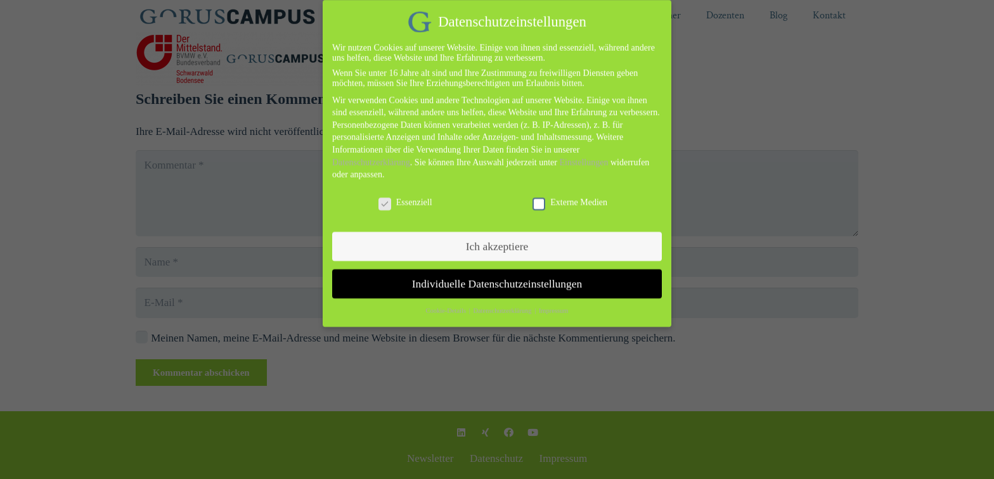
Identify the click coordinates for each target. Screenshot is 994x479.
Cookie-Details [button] (446, 300)
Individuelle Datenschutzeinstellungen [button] (497, 272)
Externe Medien (569, 191)
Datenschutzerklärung (371, 151)
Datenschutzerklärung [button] (503, 300)
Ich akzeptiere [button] (497, 235)
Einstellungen (583, 151)
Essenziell (405, 191)
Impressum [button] (554, 300)
